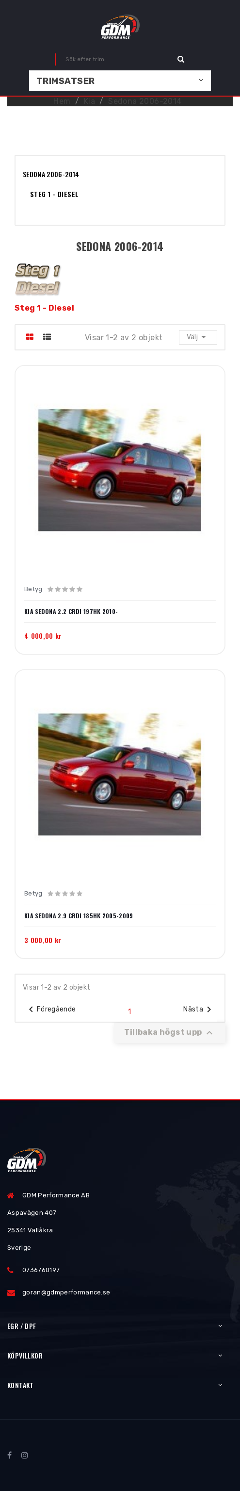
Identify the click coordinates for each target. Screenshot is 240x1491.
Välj (198, 337)
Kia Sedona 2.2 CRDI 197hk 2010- (71, 611)
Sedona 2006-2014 (51, 174)
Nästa (199, 1009)
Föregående (50, 1009)
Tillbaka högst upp (169, 1033)
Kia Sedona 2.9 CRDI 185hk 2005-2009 (78, 916)
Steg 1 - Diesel (54, 194)
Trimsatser (65, 81)
